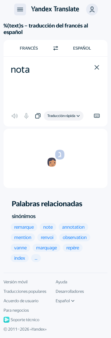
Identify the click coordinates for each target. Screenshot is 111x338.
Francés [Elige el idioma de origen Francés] (29, 48)
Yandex (38, 329)
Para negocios (16, 310)
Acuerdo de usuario (21, 300)
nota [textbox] (20, 69)
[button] (92, 9)
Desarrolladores (70, 291)
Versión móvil (16, 282)
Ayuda (61, 282)
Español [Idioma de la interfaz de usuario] (65, 300)
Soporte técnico (21, 320)
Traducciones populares (25, 291)
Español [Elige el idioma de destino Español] (82, 48)
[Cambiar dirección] (55, 48)
